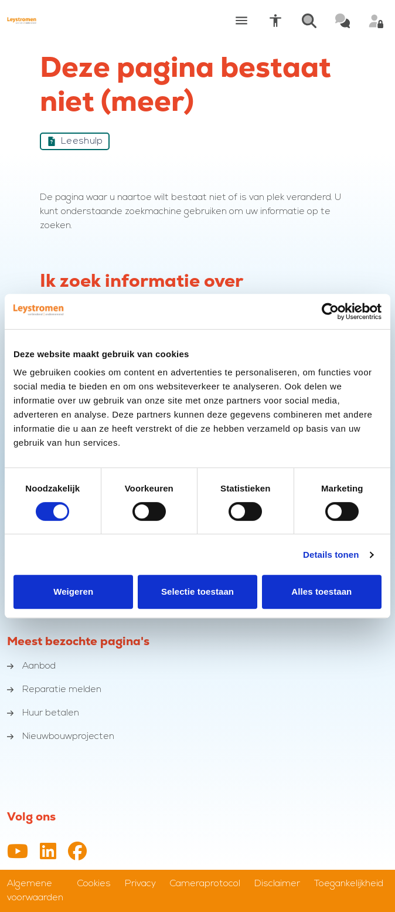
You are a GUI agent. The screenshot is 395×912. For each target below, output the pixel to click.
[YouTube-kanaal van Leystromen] (17, 852)
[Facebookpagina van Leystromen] (77, 852)
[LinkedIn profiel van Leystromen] (48, 852)
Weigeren (73, 591)
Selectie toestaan (197, 591)
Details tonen (331, 555)
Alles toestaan (321, 591)
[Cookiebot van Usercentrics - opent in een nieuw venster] (330, 311)
